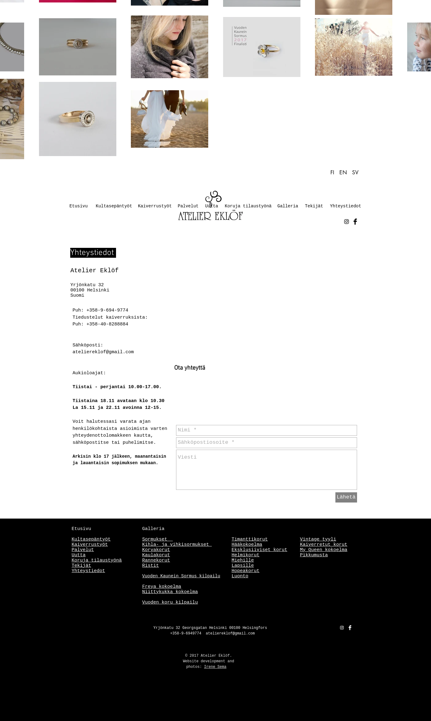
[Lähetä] (346, 497)
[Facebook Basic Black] (355, 221)
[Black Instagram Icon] (346, 221)
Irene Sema (215, 667)
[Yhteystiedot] (345, 206)
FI (333, 172)
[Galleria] (288, 206)
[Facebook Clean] (349, 627)
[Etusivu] (79, 206)
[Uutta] (211, 206)
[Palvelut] (188, 206)
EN (343, 172)
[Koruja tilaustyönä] (248, 206)
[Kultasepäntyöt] (114, 206)
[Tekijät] (314, 206)
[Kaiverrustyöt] (155, 206)
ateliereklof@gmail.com (103, 352)
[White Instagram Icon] (341, 627)
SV (355, 172)
